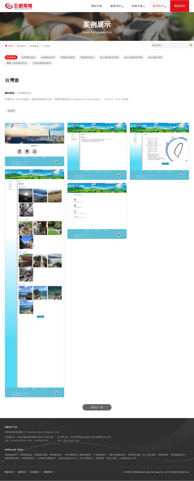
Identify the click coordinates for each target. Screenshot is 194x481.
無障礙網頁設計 (178, 455)
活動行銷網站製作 (117, 455)
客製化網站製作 (12, 458)
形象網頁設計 (26, 455)
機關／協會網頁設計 (17, 63)
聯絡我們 (48, 472)
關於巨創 (9, 472)
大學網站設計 (100, 455)
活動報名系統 (134, 455)
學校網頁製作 (28, 458)
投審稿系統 (163, 455)
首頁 (10, 46)
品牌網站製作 (48, 57)
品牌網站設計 (11, 455)
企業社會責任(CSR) (67, 458)
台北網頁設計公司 (127, 458)
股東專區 (100, 458)
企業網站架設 (28, 57)
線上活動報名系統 (133, 57)
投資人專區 (111, 458)
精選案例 (11, 57)
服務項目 (22, 472)
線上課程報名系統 (109, 57)
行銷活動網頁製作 (42, 63)
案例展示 (35, 472)
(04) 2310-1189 (71, 441)
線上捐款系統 (155, 57)
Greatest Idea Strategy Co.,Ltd (152, 472)
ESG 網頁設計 (86, 458)
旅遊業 (11, 111)
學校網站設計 (87, 57)
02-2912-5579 (18, 441)
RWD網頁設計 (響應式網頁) (78, 455)
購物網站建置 (68, 57)
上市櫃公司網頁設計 (46, 458)
